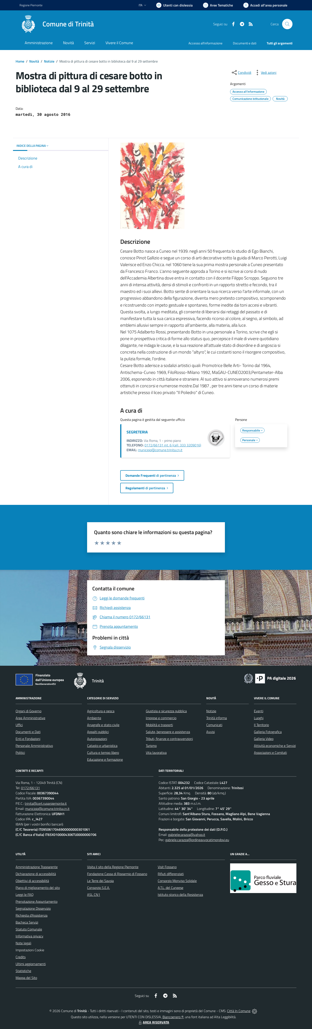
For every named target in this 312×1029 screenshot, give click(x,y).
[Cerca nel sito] (287, 24)
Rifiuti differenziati (171, 873)
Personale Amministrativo (34, 745)
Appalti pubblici (98, 731)
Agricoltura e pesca (100, 711)
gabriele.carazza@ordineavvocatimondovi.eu (197, 839)
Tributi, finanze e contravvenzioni (169, 738)
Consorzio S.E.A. (98, 887)
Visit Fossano (167, 866)
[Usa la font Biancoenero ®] (174, 5)
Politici (20, 752)
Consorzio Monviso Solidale (177, 880)
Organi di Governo (28, 711)
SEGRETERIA (137, 432)
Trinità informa (216, 717)
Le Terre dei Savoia (100, 880)
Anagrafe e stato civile (103, 724)
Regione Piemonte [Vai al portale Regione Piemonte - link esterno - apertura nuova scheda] (31, 5)
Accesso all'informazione (205, 43)
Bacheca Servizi (27, 922)
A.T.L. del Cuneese (170, 887)
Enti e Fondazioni (28, 738)
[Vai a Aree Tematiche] (218, 5)
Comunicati (214, 724)
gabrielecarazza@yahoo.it (186, 834)
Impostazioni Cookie (30, 950)
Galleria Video (263, 738)
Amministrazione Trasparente (37, 866)
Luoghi (258, 717)
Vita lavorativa (156, 752)
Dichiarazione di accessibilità (36, 873)
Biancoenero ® (173, 1016)
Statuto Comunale (29, 929)
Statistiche (23, 970)
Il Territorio (261, 724)
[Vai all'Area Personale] (265, 5)
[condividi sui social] (241, 72)
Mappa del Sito (26, 977)
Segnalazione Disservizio (33, 908)
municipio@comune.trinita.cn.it (160, 449)
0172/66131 (30, 787)
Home (20, 61)
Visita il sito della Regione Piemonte (112, 866)
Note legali (23, 943)
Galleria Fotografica (268, 731)
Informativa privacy (29, 936)
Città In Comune (238, 1010)
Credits (21, 957)
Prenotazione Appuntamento (36, 901)
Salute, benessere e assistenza (168, 731)
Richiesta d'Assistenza (31, 915)
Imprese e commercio (161, 717)
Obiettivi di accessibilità (32, 880)
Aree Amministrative (30, 717)
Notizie (49, 61)
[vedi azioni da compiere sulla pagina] (265, 72)
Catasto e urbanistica (102, 745)
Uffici (19, 724)
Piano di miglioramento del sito (38, 887)
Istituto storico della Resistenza (180, 894)
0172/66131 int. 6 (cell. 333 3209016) (173, 445)
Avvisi (210, 731)
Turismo (151, 745)
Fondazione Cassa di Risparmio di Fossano (117, 873)
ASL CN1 (93, 894)
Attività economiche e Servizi (275, 745)
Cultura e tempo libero (103, 752)
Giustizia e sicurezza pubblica (166, 711)
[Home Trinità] (57, 24)
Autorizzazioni (97, 738)
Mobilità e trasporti (159, 724)
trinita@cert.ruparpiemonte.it (46, 803)
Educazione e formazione (105, 759)
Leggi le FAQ (25, 894)
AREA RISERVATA (153, 1022)
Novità (34, 61)
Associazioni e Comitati (270, 752)
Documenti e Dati (28, 731)
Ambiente (94, 717)
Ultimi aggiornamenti (31, 963)
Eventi (258, 711)
